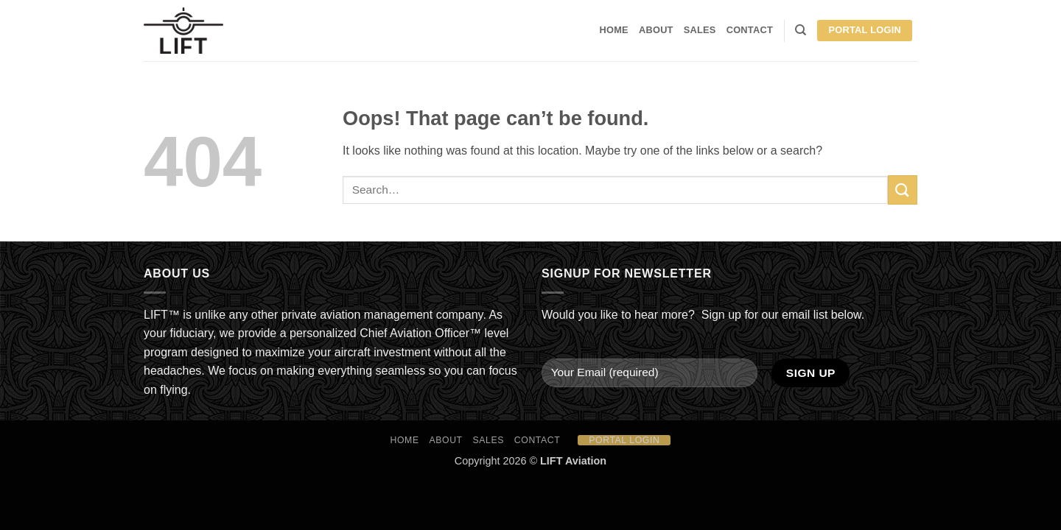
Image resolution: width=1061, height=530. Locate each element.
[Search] (800, 30)
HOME (614, 29)
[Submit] (902, 189)
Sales (700, 29)
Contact (749, 29)
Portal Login (864, 29)
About (656, 29)
